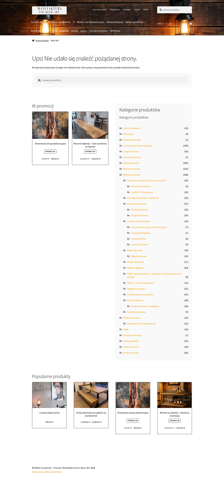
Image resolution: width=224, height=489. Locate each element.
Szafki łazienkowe (136, 311)
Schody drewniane (98, 30)
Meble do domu (131, 162)
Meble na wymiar (132, 174)
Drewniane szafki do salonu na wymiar (146, 180)
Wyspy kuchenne (139, 215)
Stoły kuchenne (131, 352)
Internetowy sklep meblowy (137, 145)
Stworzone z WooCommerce (46, 471)
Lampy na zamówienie (138, 221)
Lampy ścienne (138, 238)
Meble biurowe (38, 30)
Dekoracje (115, 30)
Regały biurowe (139, 256)
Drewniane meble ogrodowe (141, 323)
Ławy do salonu (131, 151)
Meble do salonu (131, 168)
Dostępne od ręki (132, 139)
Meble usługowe (60, 30)
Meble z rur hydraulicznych (90, 21)
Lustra (83, 30)
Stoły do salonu (131, 346)
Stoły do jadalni (131, 340)
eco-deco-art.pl (100, 9)
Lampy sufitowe (139, 244)
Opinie (137, 9)
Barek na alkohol (132, 128)
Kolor (146, 9)
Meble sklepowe (115, 21)
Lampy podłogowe (140, 232)
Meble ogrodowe (134, 21)
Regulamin (115, 9)
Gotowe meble (38, 21)
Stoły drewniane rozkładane (145, 306)
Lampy (74, 30)
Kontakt (126, 9)
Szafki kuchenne (139, 209)
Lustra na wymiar (132, 157)
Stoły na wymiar (135, 300)
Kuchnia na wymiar (136, 203)
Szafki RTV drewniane (142, 192)
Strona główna (42, 40)
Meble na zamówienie (59, 21)
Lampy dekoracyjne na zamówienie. (149, 227)
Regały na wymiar (136, 288)
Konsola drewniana (141, 186)
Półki (125, 329)
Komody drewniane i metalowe (143, 197)
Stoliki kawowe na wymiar (140, 294)
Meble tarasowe (131, 317)
